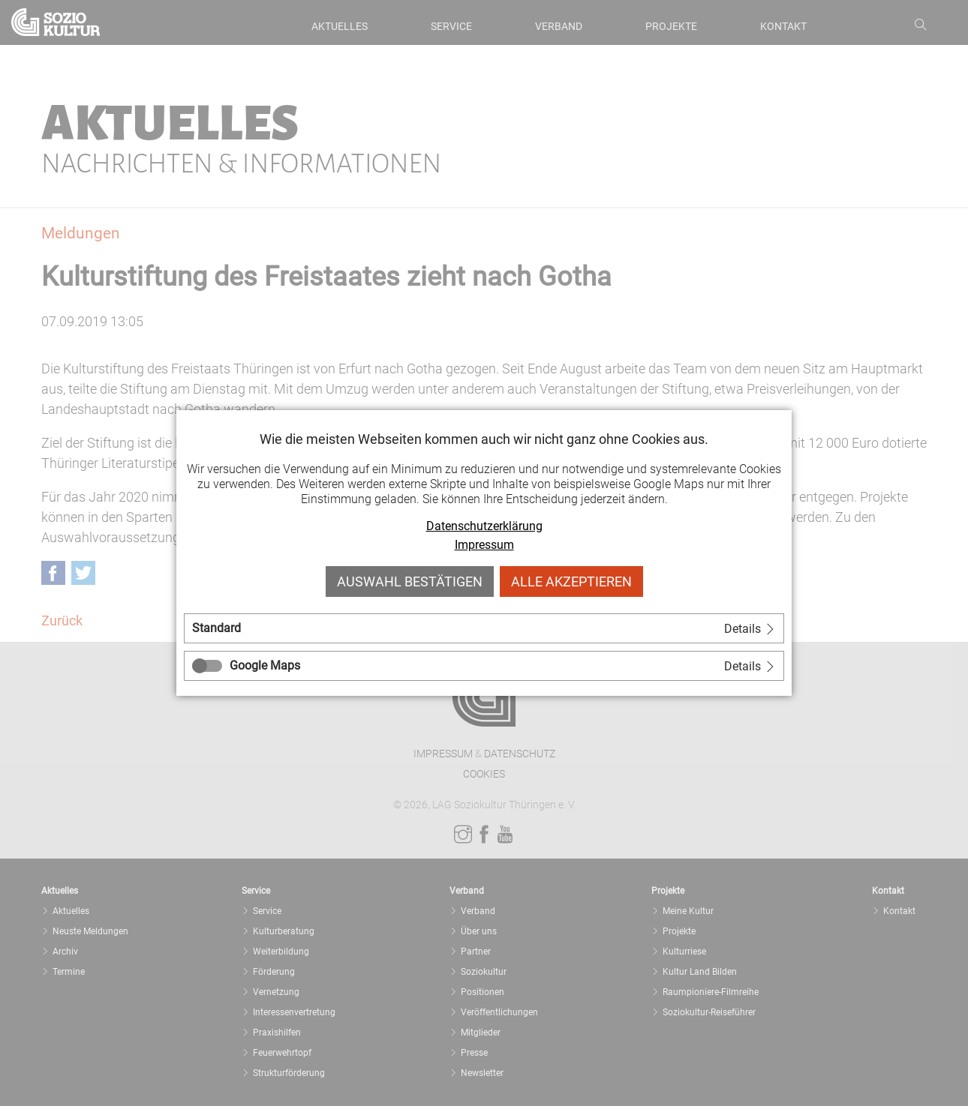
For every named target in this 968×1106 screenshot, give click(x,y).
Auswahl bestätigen (409, 581)
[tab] (484, 628)
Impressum (484, 545)
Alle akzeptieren (571, 581)
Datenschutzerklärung (484, 526)
